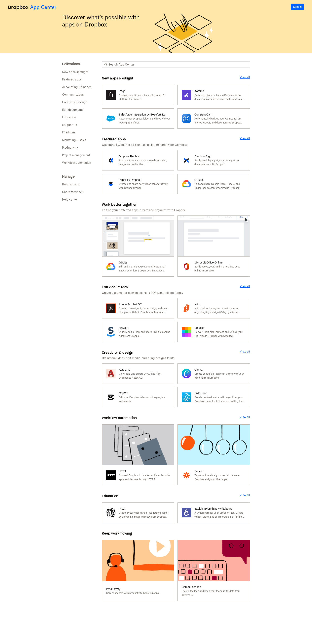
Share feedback (72, 192)
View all (245, 77)
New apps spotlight (75, 71)
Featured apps (72, 79)
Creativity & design (75, 102)
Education (69, 117)
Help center (70, 199)
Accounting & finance (77, 87)
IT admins (68, 132)
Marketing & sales (74, 140)
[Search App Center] (178, 64)
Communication (73, 94)
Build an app (70, 184)
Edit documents (72, 109)
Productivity (70, 147)
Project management (76, 155)
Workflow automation (76, 162)
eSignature (69, 124)
